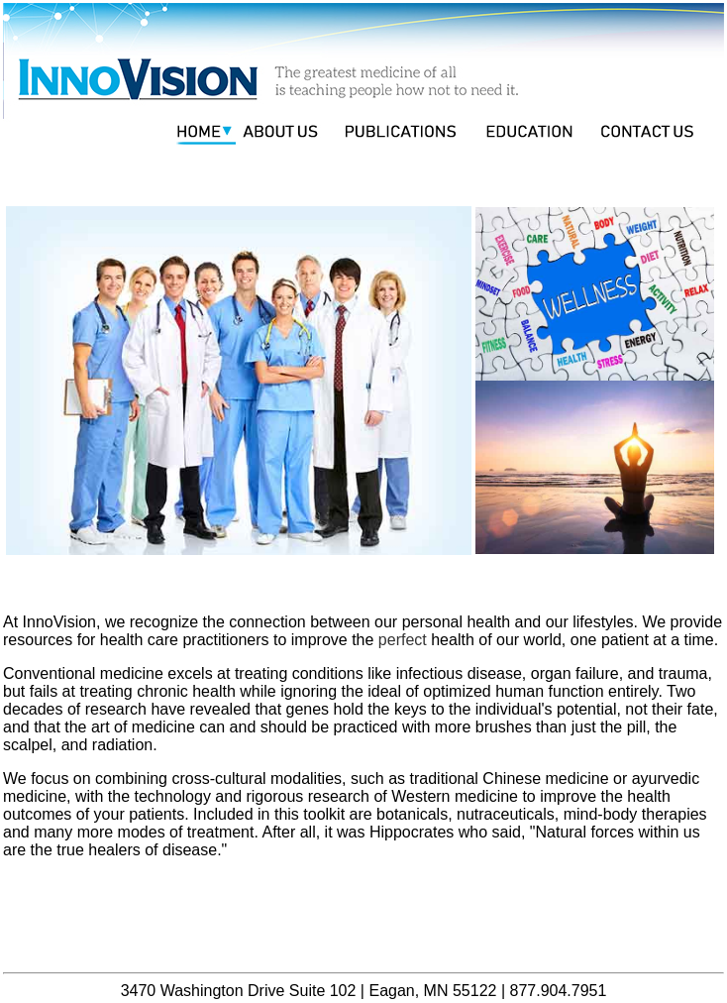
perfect (402, 639)
